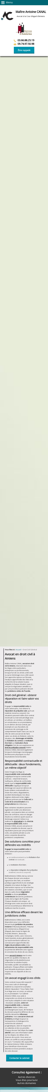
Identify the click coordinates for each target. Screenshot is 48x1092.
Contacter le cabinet (19, 983)
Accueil (18, 575)
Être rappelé (24, 50)
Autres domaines (26, 1008)
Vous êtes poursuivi (27, 1005)
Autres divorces (26, 1002)
